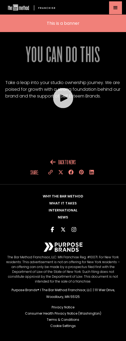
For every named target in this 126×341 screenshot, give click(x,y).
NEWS (63, 217)
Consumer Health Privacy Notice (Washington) (63, 313)
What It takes (63, 203)
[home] (31, 8)
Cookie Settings (63, 325)
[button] (115, 7)
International (63, 210)
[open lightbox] (63, 98)
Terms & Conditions (63, 319)
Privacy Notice (63, 307)
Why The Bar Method (63, 196)
